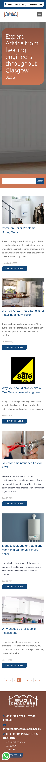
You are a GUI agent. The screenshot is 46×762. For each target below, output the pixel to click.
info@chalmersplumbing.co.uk (22, 729)
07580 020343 (34, 4)
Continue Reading (14, 269)
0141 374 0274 (16, 4)
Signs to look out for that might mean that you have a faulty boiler (22, 550)
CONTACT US (13, 755)
